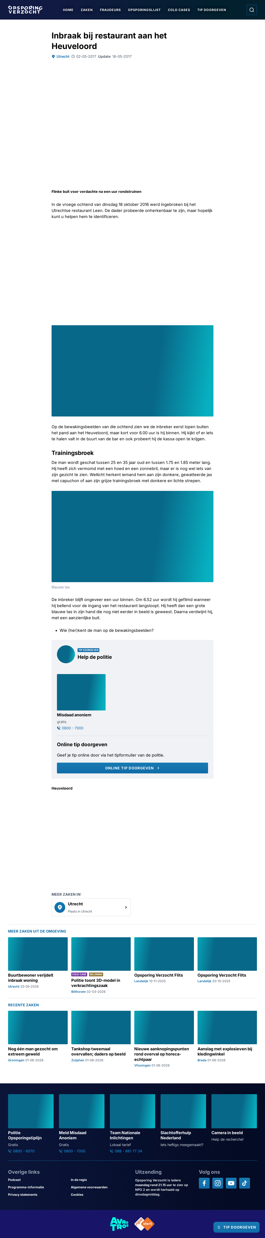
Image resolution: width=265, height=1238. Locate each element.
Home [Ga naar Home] (70, 10)
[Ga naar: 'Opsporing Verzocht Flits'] (164, 965)
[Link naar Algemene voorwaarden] (100, 1187)
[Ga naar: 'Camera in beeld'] (234, 1118)
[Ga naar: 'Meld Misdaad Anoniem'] (81, 1123)
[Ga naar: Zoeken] (252, 10)
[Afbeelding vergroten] (209, 329)
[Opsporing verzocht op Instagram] (217, 1183)
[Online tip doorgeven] (132, 768)
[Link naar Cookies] (100, 1194)
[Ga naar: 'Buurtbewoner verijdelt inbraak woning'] (38, 965)
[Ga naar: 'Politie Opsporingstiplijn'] (31, 1123)
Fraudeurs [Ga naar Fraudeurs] (112, 10)
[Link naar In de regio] (100, 1180)
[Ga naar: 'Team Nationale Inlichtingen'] (132, 1123)
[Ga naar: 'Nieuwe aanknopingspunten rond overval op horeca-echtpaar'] (164, 1039)
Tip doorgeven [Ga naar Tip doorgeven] (213, 10)
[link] (91, 907)
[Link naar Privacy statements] (37, 1194)
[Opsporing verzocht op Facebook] (204, 1183)
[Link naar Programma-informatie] (37, 1187)
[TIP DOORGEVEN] (232, 1227)
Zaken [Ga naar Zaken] (88, 10)
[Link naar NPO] (144, 1224)
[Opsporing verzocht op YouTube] (231, 1183)
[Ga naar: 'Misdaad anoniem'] (81, 702)
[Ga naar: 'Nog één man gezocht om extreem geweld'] (38, 1039)
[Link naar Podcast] (37, 1180)
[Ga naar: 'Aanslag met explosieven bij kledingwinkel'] (227, 1039)
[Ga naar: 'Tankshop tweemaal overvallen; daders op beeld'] (101, 1039)
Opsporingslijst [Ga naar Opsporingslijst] (146, 10)
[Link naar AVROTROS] (119, 1224)
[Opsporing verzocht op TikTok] (244, 1183)
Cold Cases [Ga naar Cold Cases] (180, 10)
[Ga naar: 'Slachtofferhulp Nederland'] (183, 1120)
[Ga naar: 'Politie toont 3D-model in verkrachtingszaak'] (101, 965)
